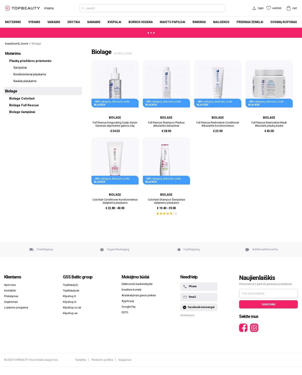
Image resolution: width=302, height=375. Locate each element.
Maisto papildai (172, 22)
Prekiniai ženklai (250, 22)
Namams (93, 22)
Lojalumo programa (16, 307)
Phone (190, 287)
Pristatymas (11, 296)
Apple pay (128, 301)
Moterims (13, 22)
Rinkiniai (199, 22)
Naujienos (221, 22)
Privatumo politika (102, 359)
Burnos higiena (141, 22)
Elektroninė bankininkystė (137, 284)
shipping (49, 8)
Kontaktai (10, 290)
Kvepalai (114, 22)
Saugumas (124, 359)
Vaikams (53, 22)
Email (189, 297)
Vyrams (34, 22)
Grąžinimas (11, 301)
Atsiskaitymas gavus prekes (139, 295)
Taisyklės (80, 359)
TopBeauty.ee (71, 290)
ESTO (125, 312)
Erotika (74, 22)
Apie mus (10, 284)
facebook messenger (199, 307)
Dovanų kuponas (284, 22)
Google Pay (128, 306)
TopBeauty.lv (70, 284)
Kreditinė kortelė (131, 289)
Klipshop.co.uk (72, 307)
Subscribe (268, 304)
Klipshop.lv (69, 301)
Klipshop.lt (69, 296)
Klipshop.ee (70, 313)
